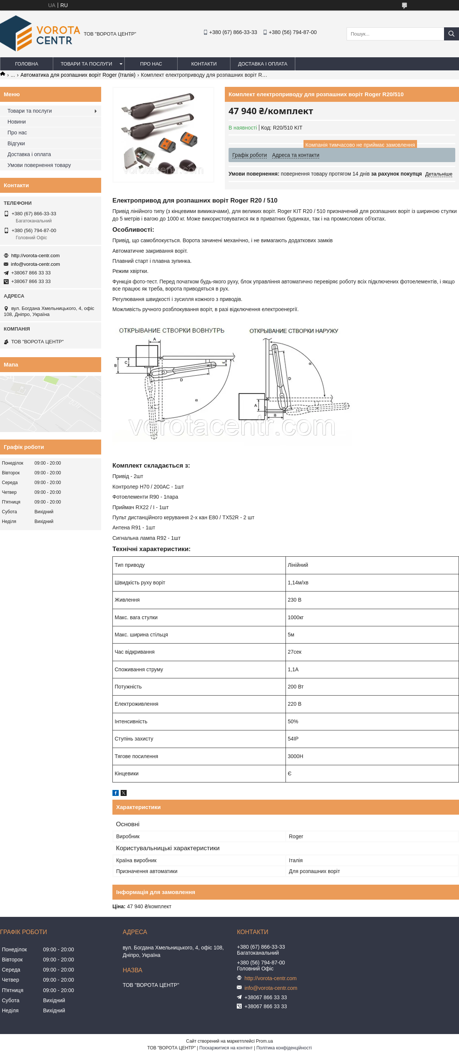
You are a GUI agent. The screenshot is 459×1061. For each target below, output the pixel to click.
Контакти (204, 64)
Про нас (151, 64)
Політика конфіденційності (284, 1048)
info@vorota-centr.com (35, 264)
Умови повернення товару (39, 165)
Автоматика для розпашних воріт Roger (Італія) (78, 75)
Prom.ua (264, 1041)
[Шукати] (451, 33)
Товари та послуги (86, 64)
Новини (16, 122)
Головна (26, 64)
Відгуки (16, 143)
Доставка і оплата (262, 64)
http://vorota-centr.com (35, 255)
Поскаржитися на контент (226, 1048)
